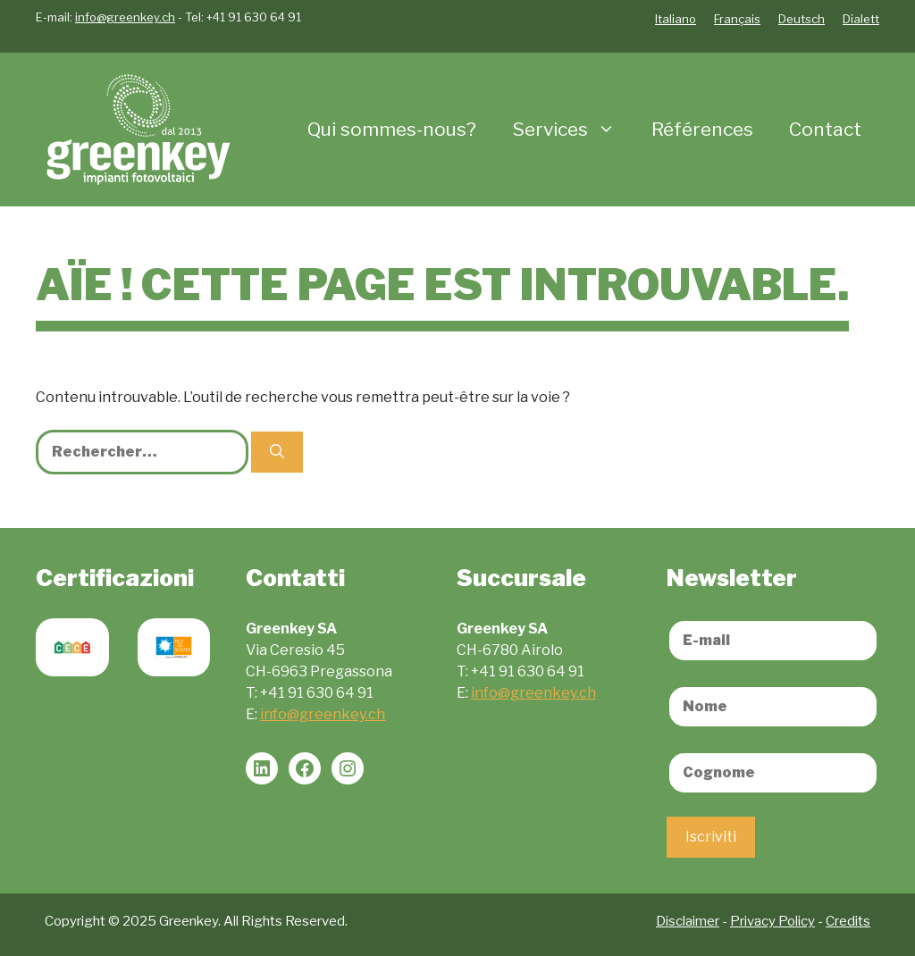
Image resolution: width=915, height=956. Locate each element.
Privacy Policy (772, 921)
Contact (825, 129)
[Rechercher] (277, 452)
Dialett (861, 19)
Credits (848, 921)
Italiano (675, 19)
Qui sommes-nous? (391, 129)
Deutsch (801, 19)
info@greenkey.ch (125, 17)
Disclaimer (687, 921)
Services (573, 129)
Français (737, 19)
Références (702, 129)
